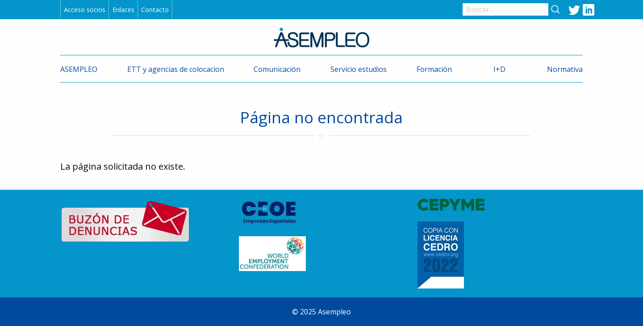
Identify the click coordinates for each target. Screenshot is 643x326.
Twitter (574, 9)
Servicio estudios (358, 69)
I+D (499, 69)
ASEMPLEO (78, 69)
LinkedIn (588, 9)
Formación (434, 69)
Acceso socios (84, 9)
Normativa (565, 69)
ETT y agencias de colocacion (175, 69)
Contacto (155, 9)
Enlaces (123, 9)
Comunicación (277, 69)
